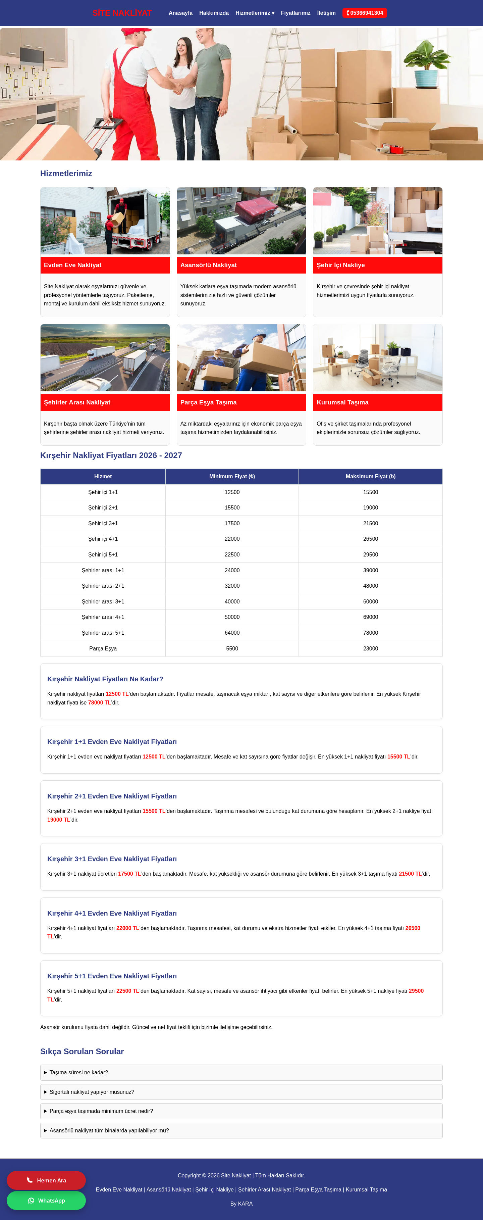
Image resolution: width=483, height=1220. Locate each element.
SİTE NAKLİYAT (122, 12)
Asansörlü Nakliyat (169, 1189)
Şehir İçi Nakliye (214, 1189)
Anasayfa (181, 13)
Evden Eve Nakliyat (119, 1189)
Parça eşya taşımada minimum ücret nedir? (101, 1111)
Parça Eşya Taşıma (318, 1189)
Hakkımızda (214, 13)
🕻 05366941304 (364, 13)
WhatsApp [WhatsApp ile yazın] (46, 1200)
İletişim (326, 13)
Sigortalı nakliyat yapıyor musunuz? (92, 1092)
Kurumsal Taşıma (366, 1189)
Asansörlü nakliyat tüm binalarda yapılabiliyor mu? (109, 1130)
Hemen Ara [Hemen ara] (46, 1180)
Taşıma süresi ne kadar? (79, 1072)
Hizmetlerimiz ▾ (254, 13)
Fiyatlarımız (296, 13)
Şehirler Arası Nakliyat (264, 1189)
